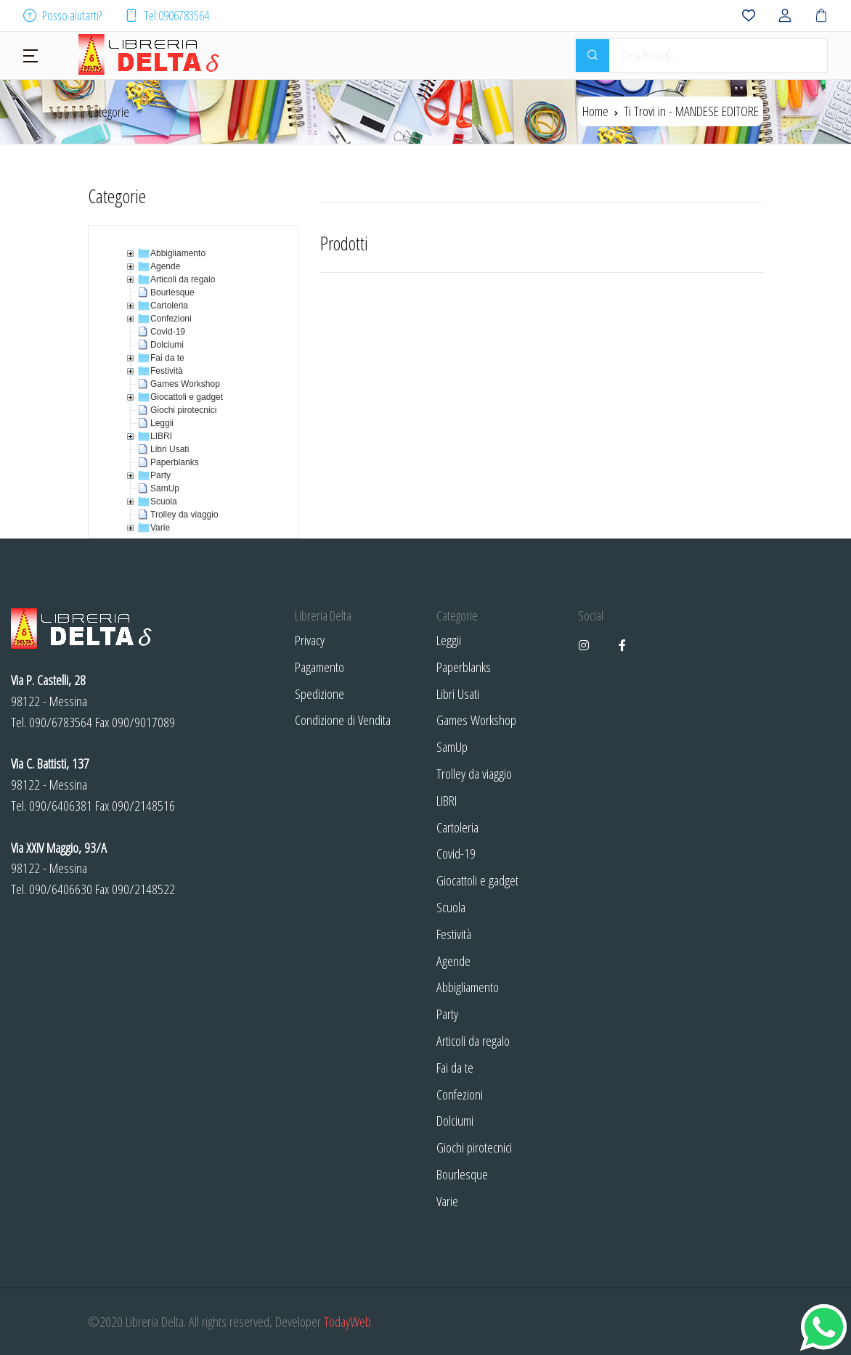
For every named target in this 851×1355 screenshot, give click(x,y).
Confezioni (459, 1094)
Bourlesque (462, 1174)
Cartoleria (457, 827)
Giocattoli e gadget (477, 880)
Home (595, 110)
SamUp (452, 746)
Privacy (310, 640)
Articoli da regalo (473, 1040)
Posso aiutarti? (62, 15)
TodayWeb (347, 1321)
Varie (447, 1201)
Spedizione (319, 693)
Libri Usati (457, 693)
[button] (30, 54)
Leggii (448, 640)
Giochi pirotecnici (474, 1147)
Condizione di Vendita (343, 719)
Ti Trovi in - (691, 110)
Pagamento (319, 666)
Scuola (450, 907)
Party (447, 1013)
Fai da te (454, 1067)
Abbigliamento (467, 986)
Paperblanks (463, 666)
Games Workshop (476, 719)
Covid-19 (456, 853)
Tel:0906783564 (167, 15)
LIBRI (446, 800)
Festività (453, 933)
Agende (453, 960)
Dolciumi (454, 1120)
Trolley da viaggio (474, 773)
